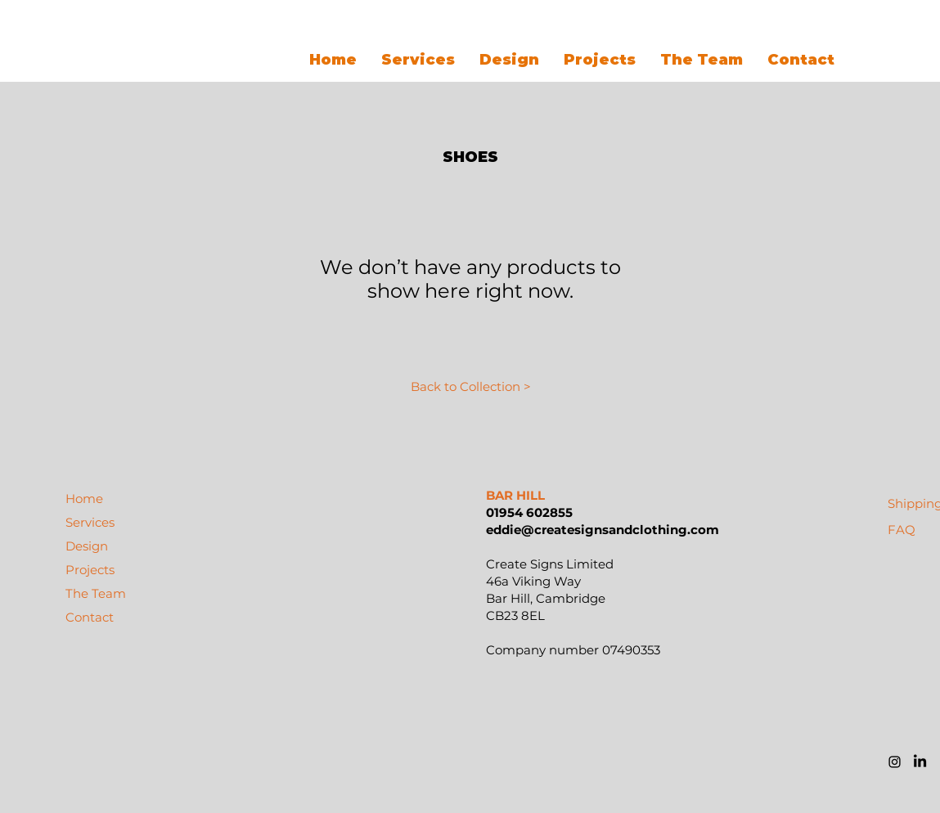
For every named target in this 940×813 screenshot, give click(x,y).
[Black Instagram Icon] (894, 762)
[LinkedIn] (920, 762)
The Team (95, 593)
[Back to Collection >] (471, 386)
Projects (90, 569)
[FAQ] (901, 529)
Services (90, 522)
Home (84, 498)
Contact (89, 617)
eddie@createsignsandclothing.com (602, 529)
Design (86, 546)
